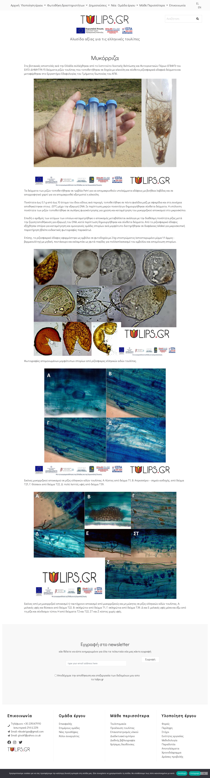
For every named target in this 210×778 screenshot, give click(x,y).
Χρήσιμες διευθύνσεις (122, 744)
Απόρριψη (194, 773)
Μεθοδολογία (169, 740)
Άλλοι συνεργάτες (69, 736)
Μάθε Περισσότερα (153, 5)
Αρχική (15, 5)
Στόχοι (165, 732)
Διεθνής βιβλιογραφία (122, 740)
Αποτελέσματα (170, 748)
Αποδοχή (182, 773)
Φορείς (166, 723)
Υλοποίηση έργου (33, 5)
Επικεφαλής (65, 723)
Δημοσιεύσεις (99, 5)
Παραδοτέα (168, 744)
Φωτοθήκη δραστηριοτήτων (67, 5)
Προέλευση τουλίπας (122, 728)
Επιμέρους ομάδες (69, 728)
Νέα (113, 5)
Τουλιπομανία (118, 723)
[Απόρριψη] (204, 773)
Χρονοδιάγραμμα (171, 752)
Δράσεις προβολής (172, 756)
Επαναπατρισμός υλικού (124, 732)
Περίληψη (167, 728)
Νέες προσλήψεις (68, 732)
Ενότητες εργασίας (173, 736)
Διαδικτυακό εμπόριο (122, 736)
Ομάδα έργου (128, 5)
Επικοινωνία (177, 5)
